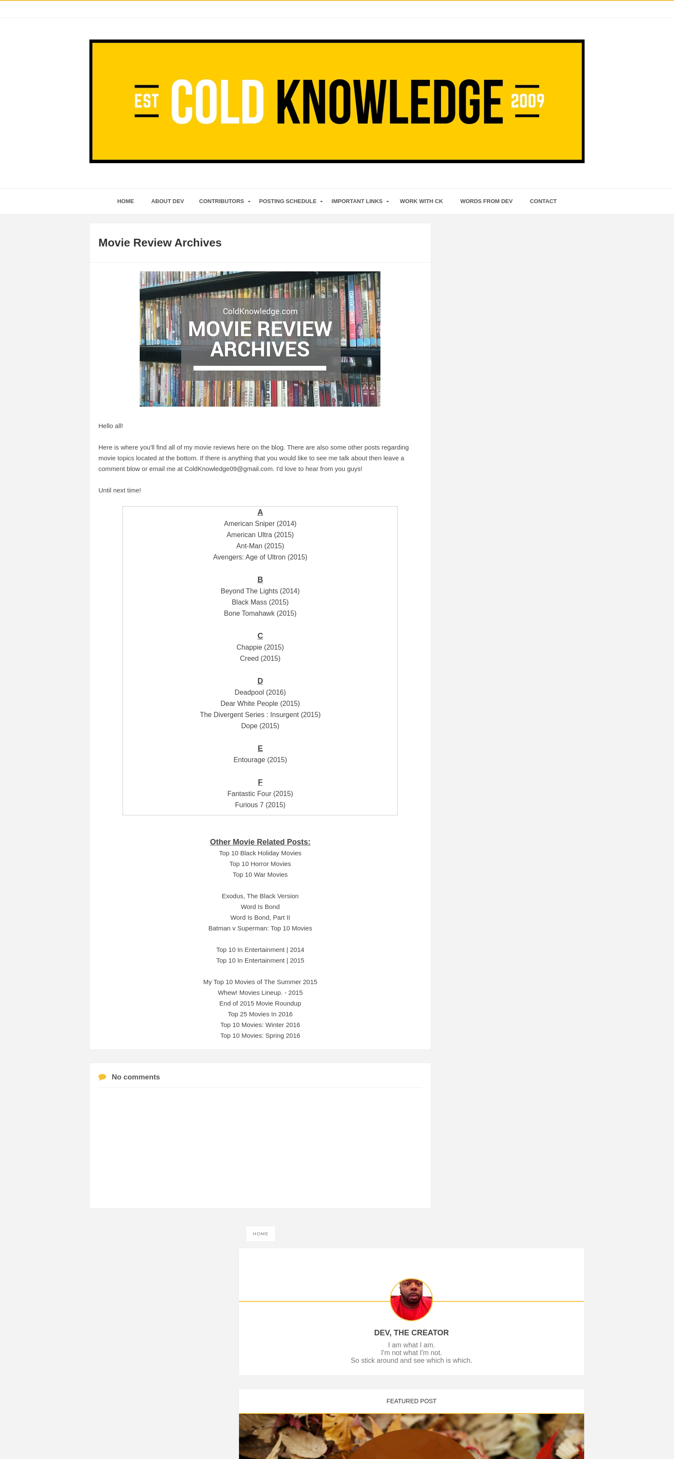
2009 (466, 783)
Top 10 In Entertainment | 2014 (260, 949)
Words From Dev (486, 201)
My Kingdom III (485, 543)
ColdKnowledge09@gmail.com (228, 468)
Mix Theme (420, 1435)
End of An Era (483, 566)
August (475, 628)
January (477, 710)
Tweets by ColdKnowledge (485, 851)
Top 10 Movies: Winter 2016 (260, 1024)
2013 (466, 748)
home (125, 201)
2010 (466, 772)
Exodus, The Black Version (260, 896)
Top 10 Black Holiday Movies (260, 853)
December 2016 (486, 578)
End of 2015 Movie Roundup (260, 1003)
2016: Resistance (488, 555)
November (480, 593)
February (478, 698)
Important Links (357, 201)
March (474, 687)
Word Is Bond (260, 906)
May (472, 663)
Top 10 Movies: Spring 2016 (260, 1035)
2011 (466, 760)
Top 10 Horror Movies (260, 863)
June (472, 651)
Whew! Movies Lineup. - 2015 (260, 992)
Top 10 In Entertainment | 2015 (260, 960)
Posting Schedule (288, 201)
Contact (543, 201)
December (480, 533)
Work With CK (421, 201)
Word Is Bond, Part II (260, 917)
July (471, 640)
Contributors (221, 201)
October (477, 605)
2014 (466, 736)
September (481, 616)
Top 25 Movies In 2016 (260, 1014)
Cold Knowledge (323, 1435)
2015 (466, 725)
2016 (466, 523)
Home (261, 1234)
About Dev (167, 201)
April (472, 675)
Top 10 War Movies (260, 874)
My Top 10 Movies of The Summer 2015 (260, 981)
